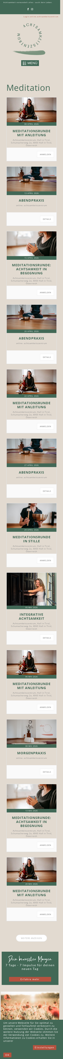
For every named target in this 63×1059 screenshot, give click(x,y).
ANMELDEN (45, 154)
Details (47, 219)
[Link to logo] (30, 39)
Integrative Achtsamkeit (31, 616)
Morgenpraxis (31, 753)
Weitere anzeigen (31, 938)
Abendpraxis (31, 200)
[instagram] (32, 9)
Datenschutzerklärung (28, 1041)
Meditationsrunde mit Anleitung (32, 133)
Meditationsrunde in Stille (32, 539)
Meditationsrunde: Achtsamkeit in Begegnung (31, 269)
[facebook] (28, 9)
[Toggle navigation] (30, 63)
